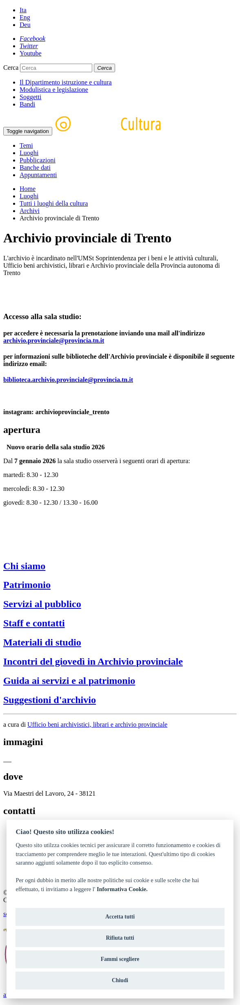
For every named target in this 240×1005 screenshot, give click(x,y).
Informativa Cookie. (122, 889)
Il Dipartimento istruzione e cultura (66, 82)
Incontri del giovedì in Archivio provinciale (93, 661)
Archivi (30, 210)
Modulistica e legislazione (54, 89)
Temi (26, 145)
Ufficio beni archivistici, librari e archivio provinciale (97, 724)
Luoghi (29, 152)
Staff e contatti (34, 623)
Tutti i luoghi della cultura (54, 203)
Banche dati (35, 167)
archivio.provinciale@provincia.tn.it (53, 340)
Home (28, 188)
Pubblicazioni (38, 160)
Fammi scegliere (120, 959)
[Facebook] (32, 38)
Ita (23, 10)
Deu (25, 24)
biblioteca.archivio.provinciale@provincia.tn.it (68, 379)
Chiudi (120, 980)
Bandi (27, 104)
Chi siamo (24, 566)
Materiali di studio (42, 642)
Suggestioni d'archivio (49, 699)
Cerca (10, 67)
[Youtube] (31, 53)
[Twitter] (29, 45)
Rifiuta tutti (120, 938)
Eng (25, 17)
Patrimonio (27, 584)
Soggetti (30, 96)
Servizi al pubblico (42, 604)
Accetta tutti (120, 917)
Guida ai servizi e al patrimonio (69, 680)
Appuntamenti (38, 174)
